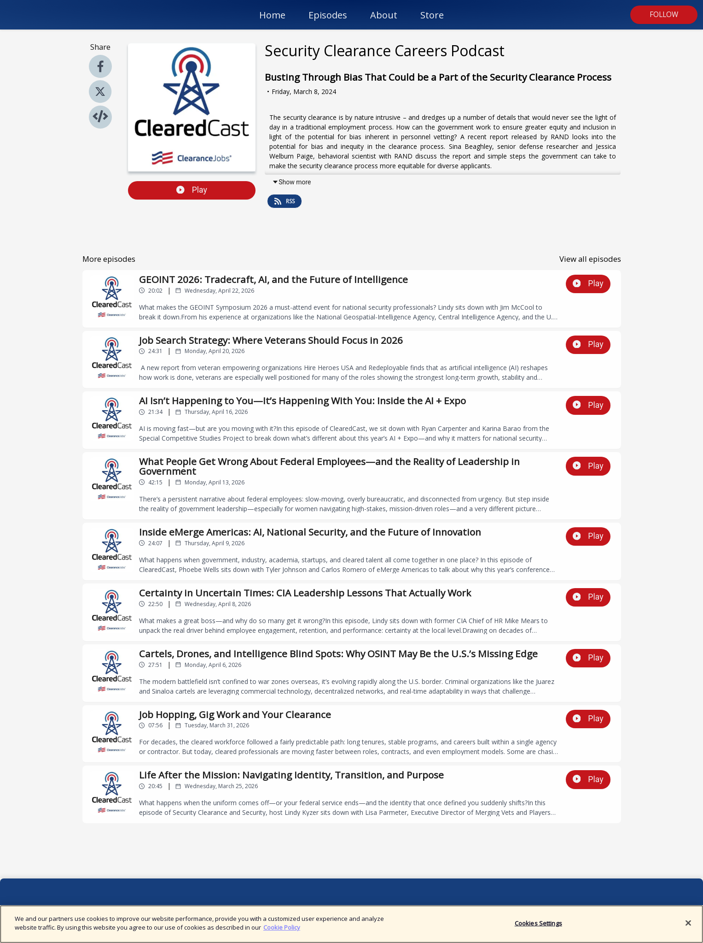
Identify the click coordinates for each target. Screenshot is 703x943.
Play (191, 189)
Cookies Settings (538, 928)
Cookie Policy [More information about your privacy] (281, 932)
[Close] (688, 928)
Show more (291, 182)
